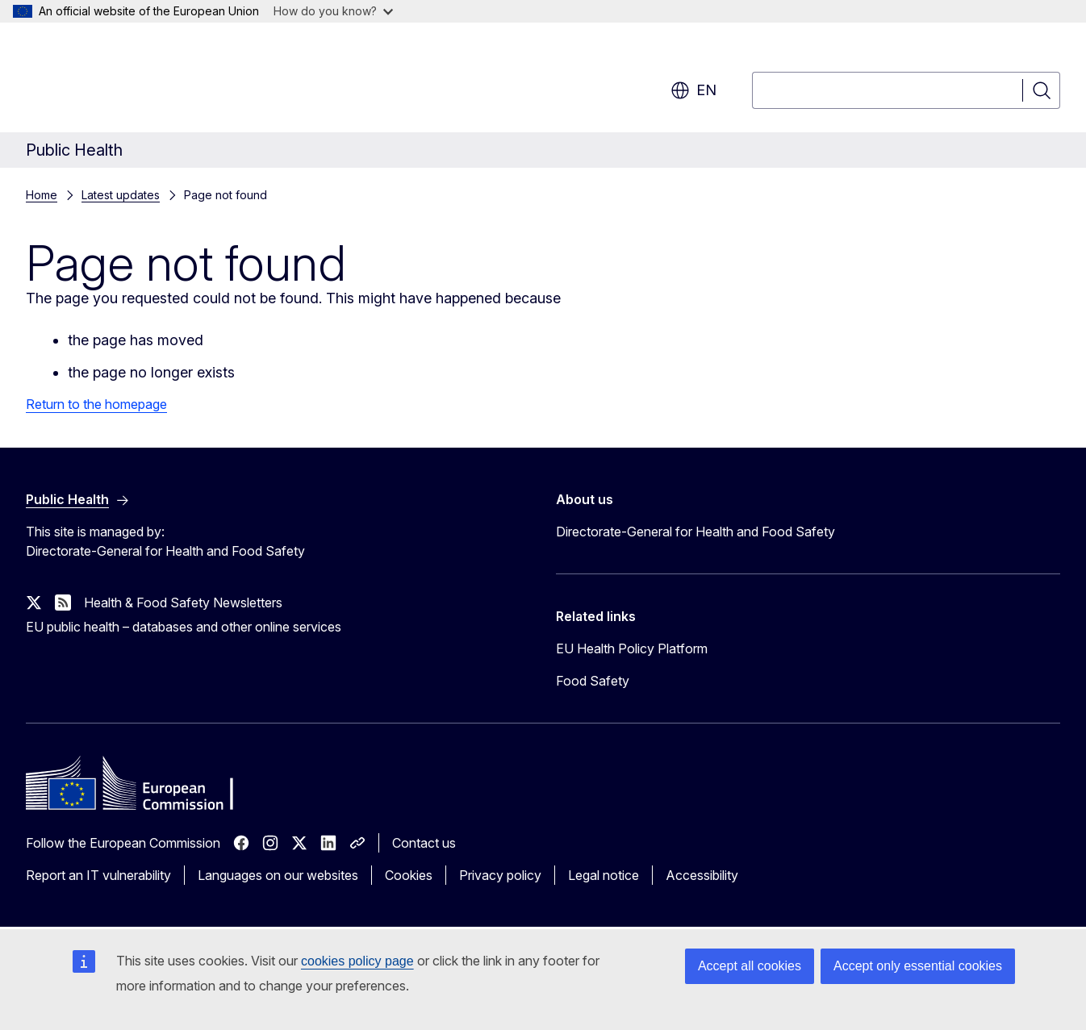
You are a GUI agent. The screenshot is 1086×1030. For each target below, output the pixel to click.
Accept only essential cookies (917, 966)
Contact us (424, 843)
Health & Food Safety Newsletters (183, 602)
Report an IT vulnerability (98, 875)
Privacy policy (500, 875)
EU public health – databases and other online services (183, 627)
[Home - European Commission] (156, 80)
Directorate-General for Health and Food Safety (695, 531)
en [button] (693, 90)
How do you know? (333, 11)
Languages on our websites (278, 875)
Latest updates (120, 195)
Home (41, 195)
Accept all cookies (749, 966)
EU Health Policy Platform (632, 648)
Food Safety (592, 681)
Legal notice (603, 875)
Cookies (408, 875)
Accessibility (702, 875)
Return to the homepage (96, 404)
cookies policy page (357, 961)
